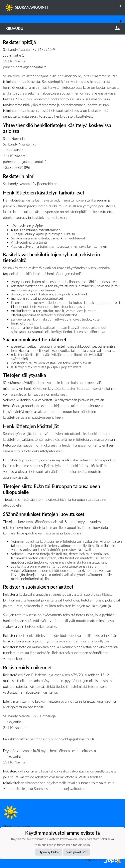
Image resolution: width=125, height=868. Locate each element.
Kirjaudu (62, 28)
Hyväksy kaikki (48, 852)
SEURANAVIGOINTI (65, 6)
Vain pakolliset (76, 852)
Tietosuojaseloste (16, 826)
